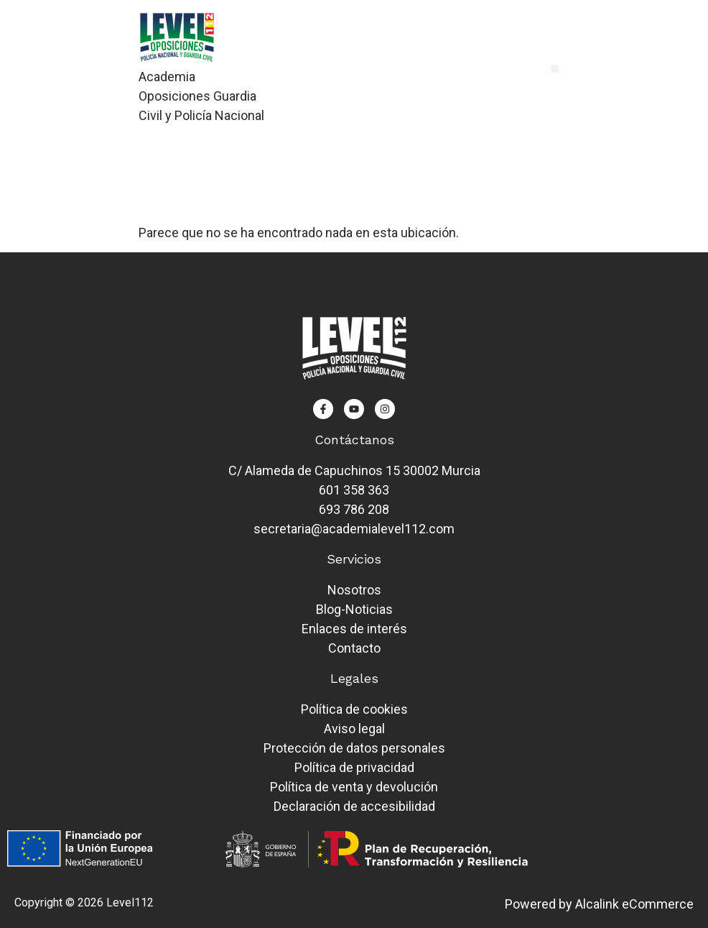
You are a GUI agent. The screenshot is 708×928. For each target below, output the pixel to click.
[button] (555, 69)
